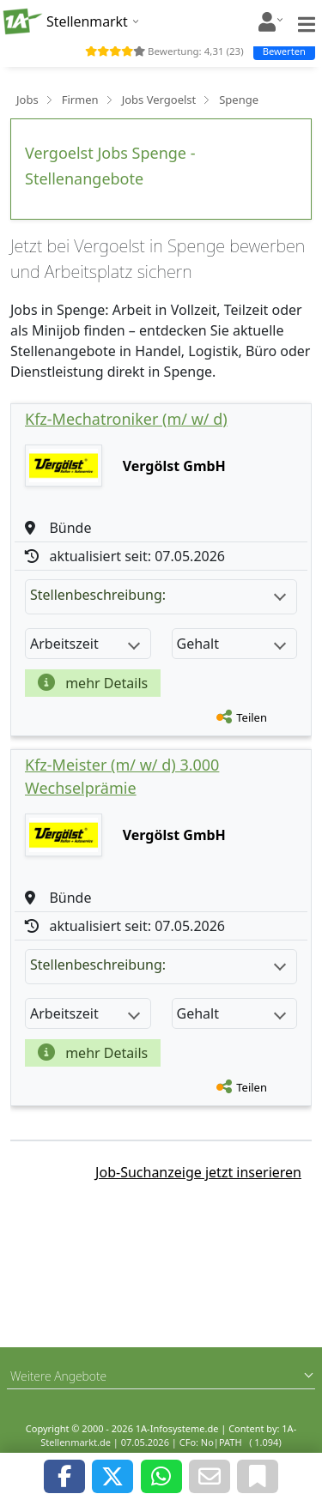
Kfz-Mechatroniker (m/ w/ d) (126, 418)
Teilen (251, 717)
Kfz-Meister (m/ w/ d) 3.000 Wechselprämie (122, 776)
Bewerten (284, 51)
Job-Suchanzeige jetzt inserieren (198, 1172)
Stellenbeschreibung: (158, 594)
